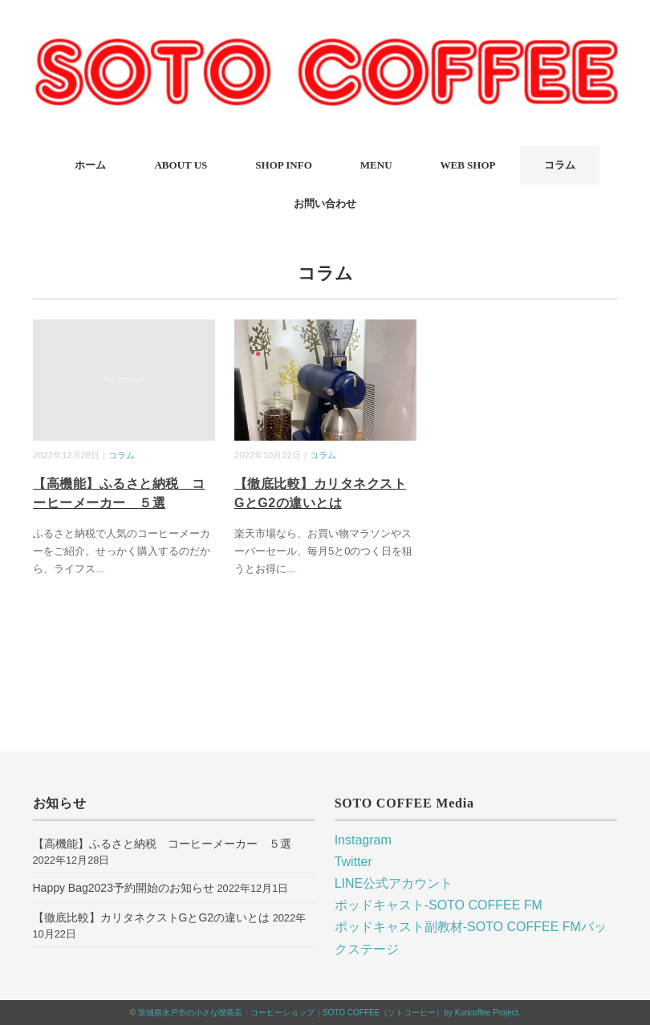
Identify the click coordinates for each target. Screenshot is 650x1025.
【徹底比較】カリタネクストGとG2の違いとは (151, 917)
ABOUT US (180, 165)
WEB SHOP (468, 165)
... (99, 569)
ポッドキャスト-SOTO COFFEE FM (438, 905)
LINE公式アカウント (394, 883)
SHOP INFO (283, 165)
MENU (376, 165)
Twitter (353, 861)
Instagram (363, 840)
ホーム (90, 165)
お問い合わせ (325, 203)
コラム (559, 165)
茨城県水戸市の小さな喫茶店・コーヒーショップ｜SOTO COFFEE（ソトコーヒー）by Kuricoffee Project (328, 1012)
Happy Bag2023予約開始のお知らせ (123, 887)
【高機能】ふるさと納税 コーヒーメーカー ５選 (162, 843)
